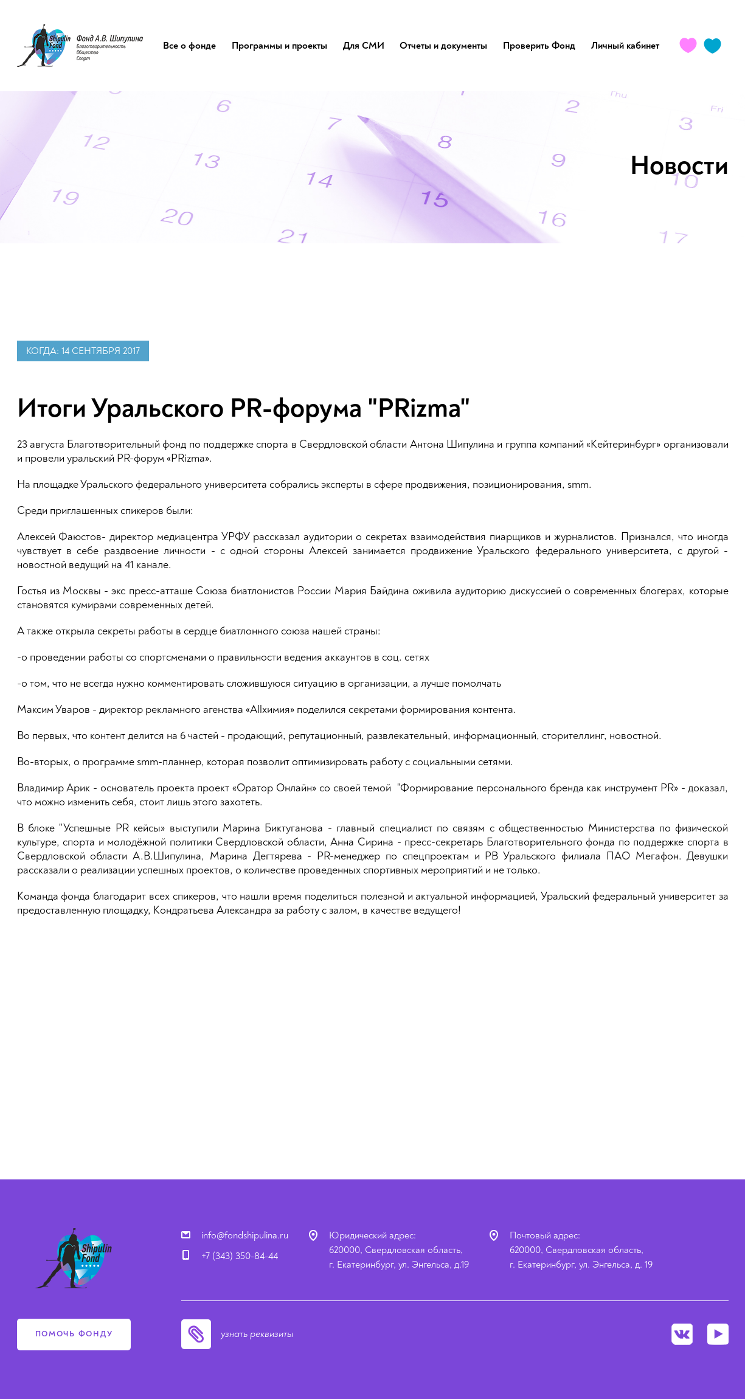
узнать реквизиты (257, 1334)
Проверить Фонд (539, 46)
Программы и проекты (279, 46)
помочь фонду (74, 1334)
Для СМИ (363, 46)
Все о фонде (189, 46)
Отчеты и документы (443, 46)
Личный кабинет (625, 46)
